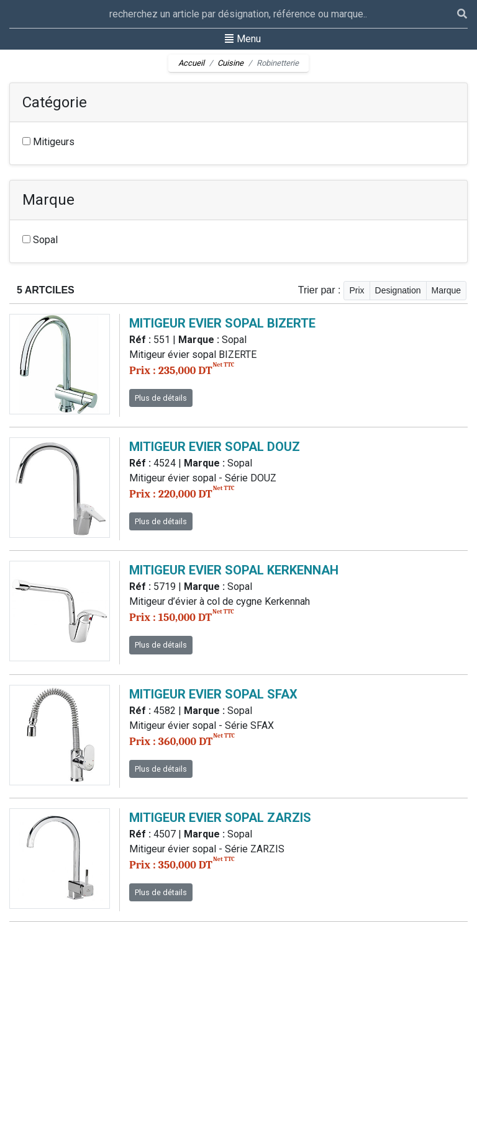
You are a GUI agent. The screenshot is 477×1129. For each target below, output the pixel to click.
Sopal (40, 240)
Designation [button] (398, 290)
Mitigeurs (48, 142)
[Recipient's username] (233, 14)
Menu (242, 38)
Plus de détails (161, 398)
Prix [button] (356, 290)
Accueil (191, 63)
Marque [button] (446, 290)
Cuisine (230, 63)
